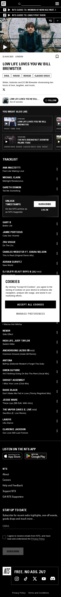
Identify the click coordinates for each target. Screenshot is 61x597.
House (16, 75)
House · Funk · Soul (12, 128)
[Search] (19, 3)
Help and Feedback (13, 485)
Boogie (27, 75)
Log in (44, 209)
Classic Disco (42, 75)
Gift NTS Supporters (13, 496)
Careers (7, 479)
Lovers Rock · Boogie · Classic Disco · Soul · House (26, 147)
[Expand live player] (57, 20)
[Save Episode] (57, 56)
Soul (6, 75)
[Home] (3, 3)
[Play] (30, 35)
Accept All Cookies (30, 304)
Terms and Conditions (38, 593)
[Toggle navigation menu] (57, 3)
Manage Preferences (30, 313)
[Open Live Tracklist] (49, 20)
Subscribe (44, 204)
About (6, 474)
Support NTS (9, 491)
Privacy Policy (37, 539)
